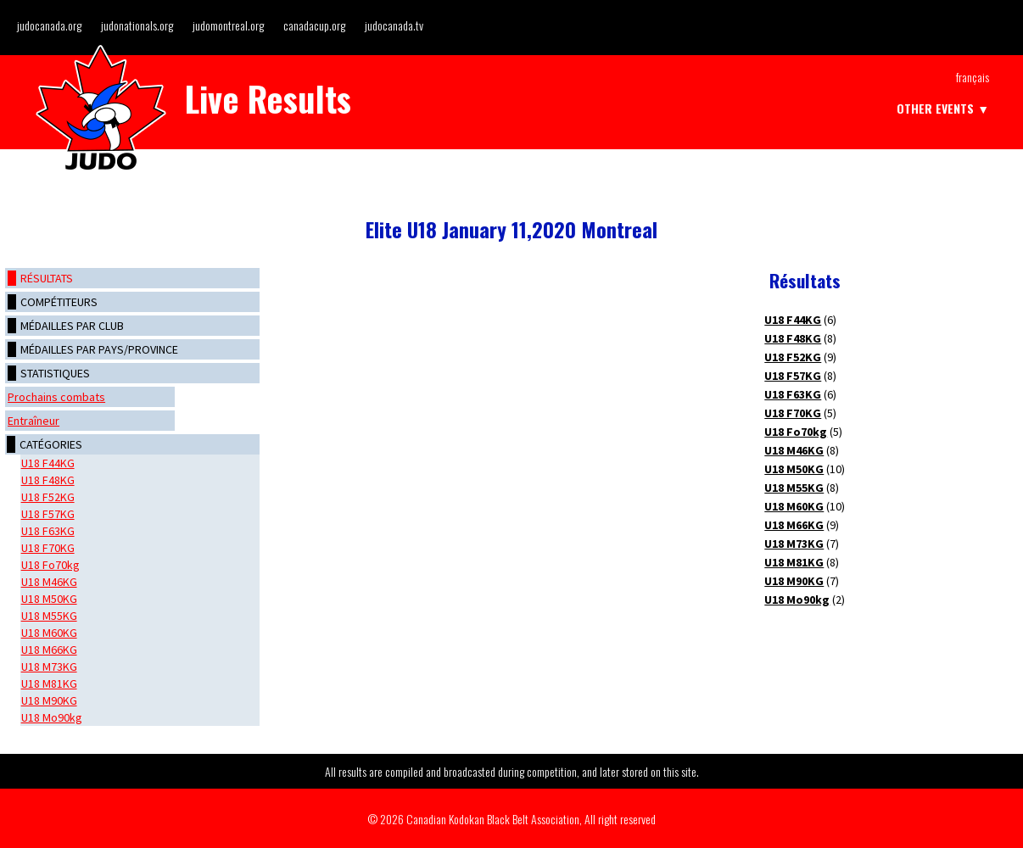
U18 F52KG (48, 497)
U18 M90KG (49, 700)
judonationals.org (137, 25)
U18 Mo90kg (51, 717)
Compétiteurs (59, 302)
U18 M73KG (49, 666)
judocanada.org (49, 25)
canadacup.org (314, 25)
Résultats (46, 278)
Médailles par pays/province (99, 349)
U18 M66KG (49, 649)
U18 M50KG (49, 598)
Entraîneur (33, 420)
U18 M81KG (49, 683)
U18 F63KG (48, 530)
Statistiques (55, 373)
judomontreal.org (228, 25)
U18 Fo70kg (50, 564)
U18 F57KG (48, 514)
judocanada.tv (394, 25)
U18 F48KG (48, 480)
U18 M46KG (49, 581)
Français (972, 77)
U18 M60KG (49, 632)
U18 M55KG (49, 615)
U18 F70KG (48, 547)
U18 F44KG (48, 463)
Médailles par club (72, 325)
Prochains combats (56, 396)
